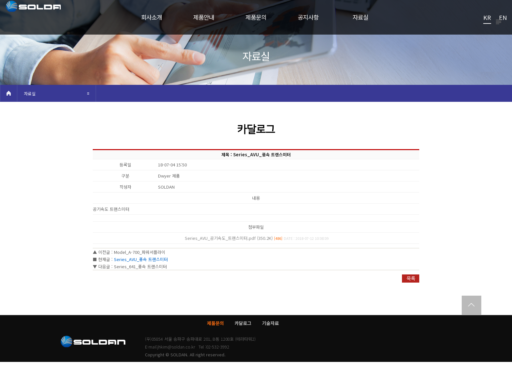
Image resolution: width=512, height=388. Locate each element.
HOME (8, 119)
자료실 (30, 119)
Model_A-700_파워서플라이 (139, 278)
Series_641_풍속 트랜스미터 (140, 292)
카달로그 (242, 349)
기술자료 (270, 349)
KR (487, 18)
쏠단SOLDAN (47, 21)
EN (503, 18)
